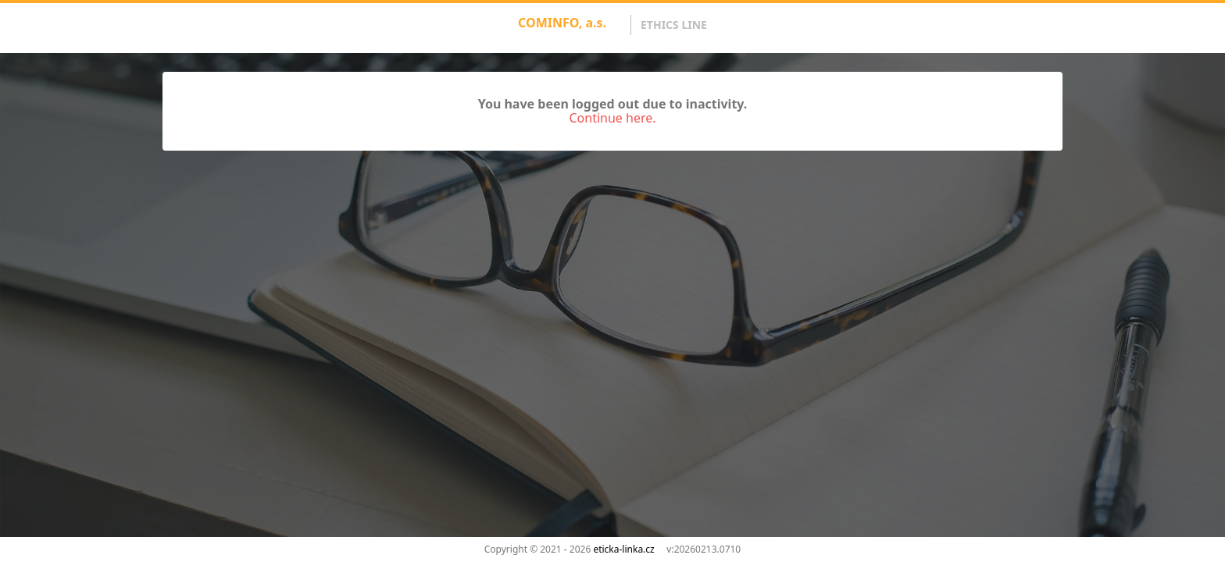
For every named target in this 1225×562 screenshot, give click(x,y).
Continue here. (612, 117)
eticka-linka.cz (623, 549)
